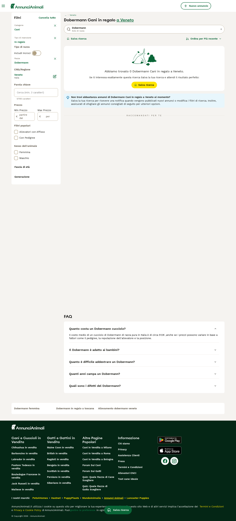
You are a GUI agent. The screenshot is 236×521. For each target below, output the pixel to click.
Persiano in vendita (58, 477)
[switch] (36, 68)
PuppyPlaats (71, 498)
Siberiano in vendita (59, 482)
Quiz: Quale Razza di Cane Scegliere (98, 479)
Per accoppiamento (28, 55)
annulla (51, 75)
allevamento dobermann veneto (117, 408)
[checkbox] (16, 92)
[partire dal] (24, 204)
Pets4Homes (40, 498)
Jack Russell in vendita (25, 483)
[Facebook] (165, 461)
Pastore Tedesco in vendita (23, 467)
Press (121, 461)
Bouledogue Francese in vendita (25, 476)
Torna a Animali (23, 24)
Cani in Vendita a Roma (96, 453)
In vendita (23, 47)
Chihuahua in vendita (24, 447)
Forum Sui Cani (91, 465)
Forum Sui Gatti (91, 471)
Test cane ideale (128, 479)
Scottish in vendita (58, 471)
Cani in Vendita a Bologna (97, 459)
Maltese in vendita (22, 489)
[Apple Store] (170, 450)
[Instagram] (174, 461)
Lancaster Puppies (138, 498)
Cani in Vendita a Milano (97, 447)
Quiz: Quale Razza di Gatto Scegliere (94, 488)
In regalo (41, 47)
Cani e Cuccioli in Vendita (26, 440)
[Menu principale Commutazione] (3, 6)
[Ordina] (204, 38)
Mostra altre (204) (47, 150)
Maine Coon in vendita (60, 447)
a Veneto (125, 20)
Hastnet (56, 498)
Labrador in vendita (23, 459)
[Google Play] (169, 440)
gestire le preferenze (82, 510)
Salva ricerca (77, 38)
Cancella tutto (47, 17)
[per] (48, 204)
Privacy (122, 449)
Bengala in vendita (58, 465)
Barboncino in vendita (24, 453)
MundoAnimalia (91, 498)
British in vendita (57, 453)
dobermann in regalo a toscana (75, 408)
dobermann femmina (26, 408)
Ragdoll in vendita (58, 459)
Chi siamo (124, 443)
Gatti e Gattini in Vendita (61, 440)
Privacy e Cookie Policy (27, 510)
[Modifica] (54, 164)
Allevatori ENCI (127, 473)
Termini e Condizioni (130, 467)
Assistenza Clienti (128, 455)
